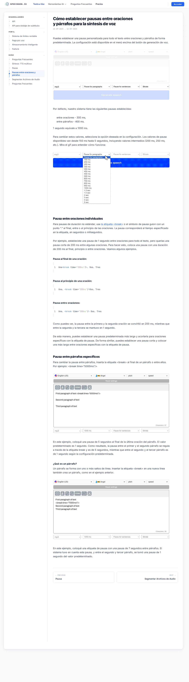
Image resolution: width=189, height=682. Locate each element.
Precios (99, 4)
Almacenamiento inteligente (25, 44)
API (13, 21)
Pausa (15, 68)
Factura (15, 49)
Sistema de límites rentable (24, 36)
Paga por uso (18, 40)
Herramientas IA (57, 4)
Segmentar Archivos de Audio (26, 79)
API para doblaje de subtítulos (26, 25)
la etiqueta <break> (112, 224)
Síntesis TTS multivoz (22, 63)
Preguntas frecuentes (22, 83)
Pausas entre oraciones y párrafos (24, 73)
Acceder (178, 4)
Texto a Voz (39, 4)
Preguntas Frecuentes (81, 4)
